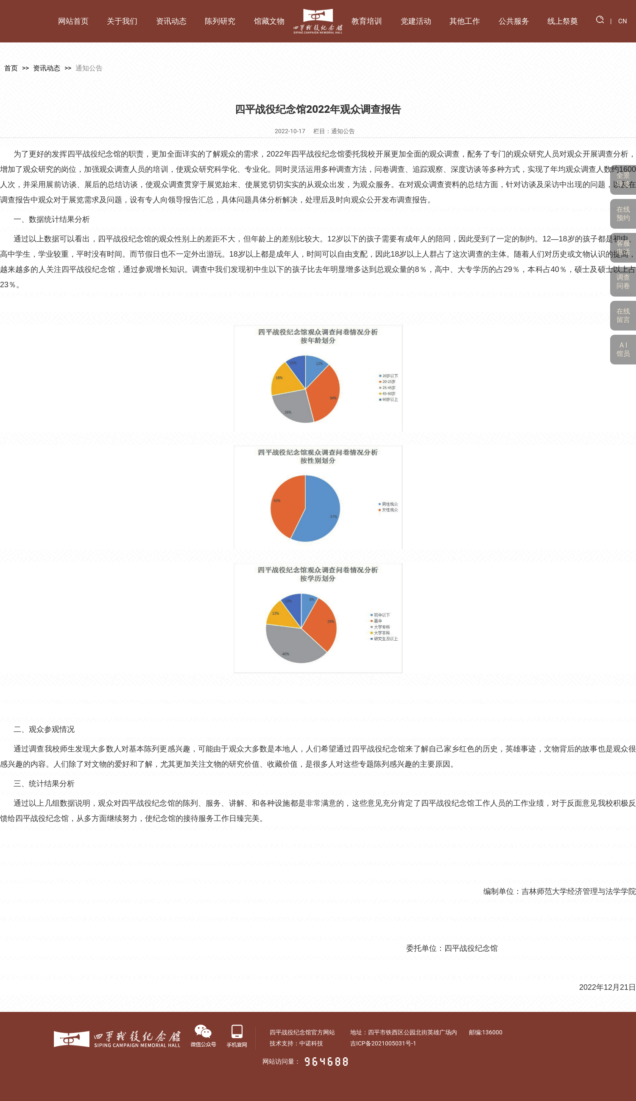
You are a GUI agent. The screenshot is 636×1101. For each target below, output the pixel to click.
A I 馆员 (623, 349)
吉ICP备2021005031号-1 (383, 1043)
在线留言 (623, 315)
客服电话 (623, 247)
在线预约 (623, 213)
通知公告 (89, 68)
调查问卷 (623, 281)
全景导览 (623, 179)
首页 (11, 68)
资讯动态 (46, 68)
